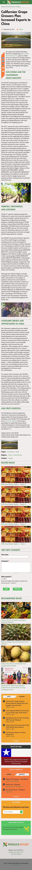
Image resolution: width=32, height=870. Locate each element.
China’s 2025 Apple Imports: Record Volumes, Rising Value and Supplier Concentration (17, 703)
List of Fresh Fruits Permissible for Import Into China (13, 828)
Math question (6, 577)
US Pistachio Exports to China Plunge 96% (16, 733)
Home (3, 6)
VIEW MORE (16, 741)
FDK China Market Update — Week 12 (13, 524)
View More (16, 796)
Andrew (21, 29)
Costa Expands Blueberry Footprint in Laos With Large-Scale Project (17, 712)
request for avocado (12, 781)
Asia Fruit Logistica (11, 421)
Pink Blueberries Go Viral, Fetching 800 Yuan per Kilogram (17, 719)
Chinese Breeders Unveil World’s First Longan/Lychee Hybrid (13, 665)
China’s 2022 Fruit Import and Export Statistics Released (13, 621)
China (10, 455)
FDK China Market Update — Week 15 (13, 484)
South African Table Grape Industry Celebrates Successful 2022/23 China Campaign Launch (13, 688)
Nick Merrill (15, 865)
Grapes (18, 6)
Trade (17, 452)
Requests (22, 774)
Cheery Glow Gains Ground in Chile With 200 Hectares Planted (17, 726)
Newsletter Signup (16, 854)
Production (10, 452)
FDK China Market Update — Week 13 (13, 504)
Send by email (3, 71)
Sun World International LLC (17, 55)
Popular (21, 696)
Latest (9, 696)
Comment (5, 561)
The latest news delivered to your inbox (16, 807)
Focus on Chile (16, 746)
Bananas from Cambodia (14, 786)
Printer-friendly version (3, 68)
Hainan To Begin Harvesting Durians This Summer (14, 643)
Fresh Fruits (10, 6)
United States (17, 455)
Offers (9, 774)
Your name (4, 555)
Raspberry (9, 792)
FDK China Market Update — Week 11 (13, 544)
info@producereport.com (16, 852)
